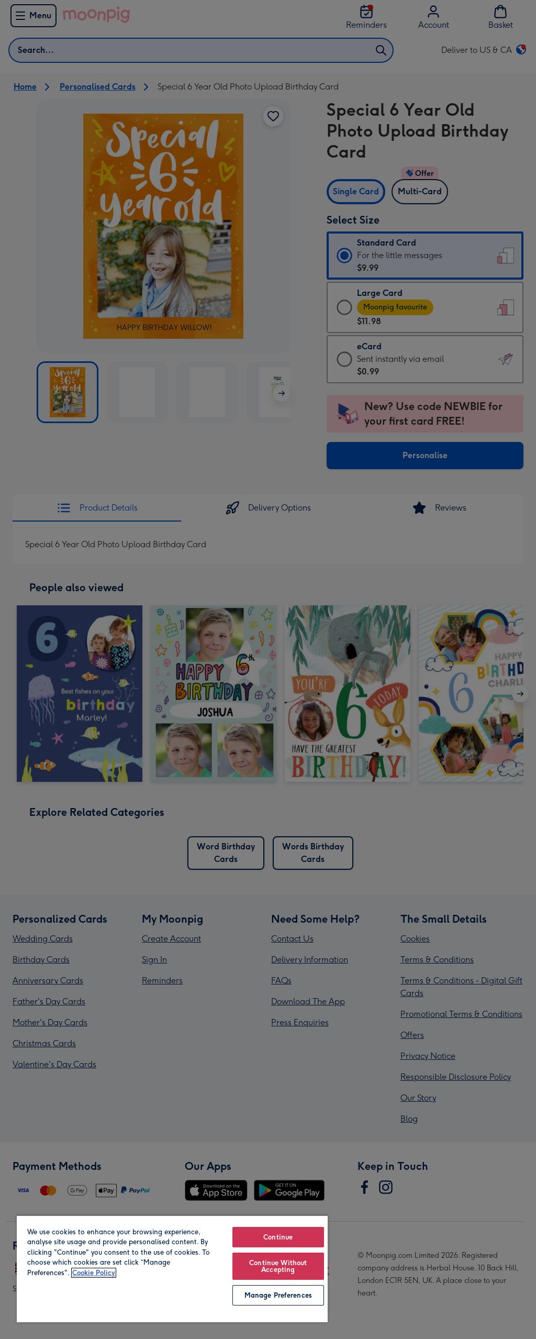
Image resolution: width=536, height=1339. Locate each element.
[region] (172, 1268)
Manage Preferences (278, 1295)
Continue (278, 1237)
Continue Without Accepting (278, 1266)
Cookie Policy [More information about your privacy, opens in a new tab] (93, 1273)
